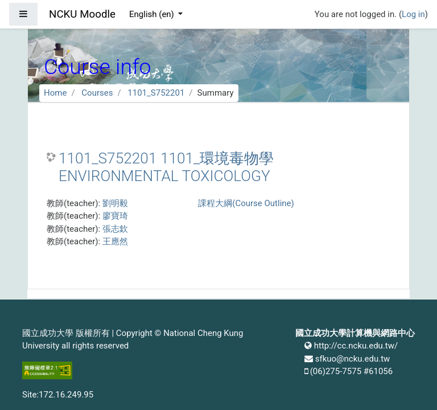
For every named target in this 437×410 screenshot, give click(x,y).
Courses (97, 93)
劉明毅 (115, 203)
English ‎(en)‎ (152, 14)
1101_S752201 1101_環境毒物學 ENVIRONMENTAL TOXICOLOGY (166, 167)
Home (55, 93)
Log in (413, 14)
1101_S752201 (155, 93)
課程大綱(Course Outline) (246, 203)
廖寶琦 (115, 216)
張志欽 (115, 229)
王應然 (115, 241)
